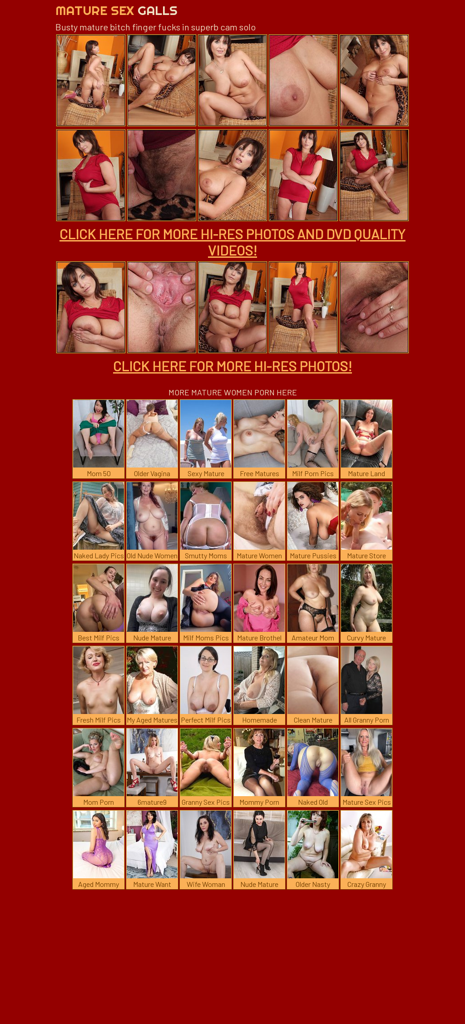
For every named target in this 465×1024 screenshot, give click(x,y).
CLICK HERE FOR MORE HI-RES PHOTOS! (232, 366)
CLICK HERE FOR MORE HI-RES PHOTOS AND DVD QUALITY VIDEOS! (232, 242)
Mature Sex (116, 10)
